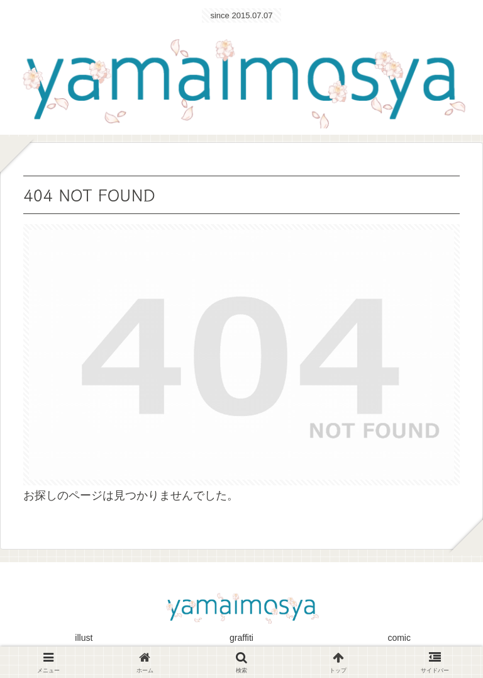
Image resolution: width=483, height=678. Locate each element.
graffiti (241, 638)
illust (83, 638)
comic (399, 638)
